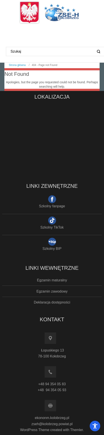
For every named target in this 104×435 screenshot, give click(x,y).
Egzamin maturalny (52, 280)
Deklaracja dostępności (52, 302)
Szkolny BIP (51, 248)
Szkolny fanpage (52, 206)
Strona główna (17, 65)
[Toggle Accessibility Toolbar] (95, 426)
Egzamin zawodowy (52, 291)
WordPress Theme (34, 430)
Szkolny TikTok (52, 227)
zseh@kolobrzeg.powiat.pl (52, 424)
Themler (76, 430)
